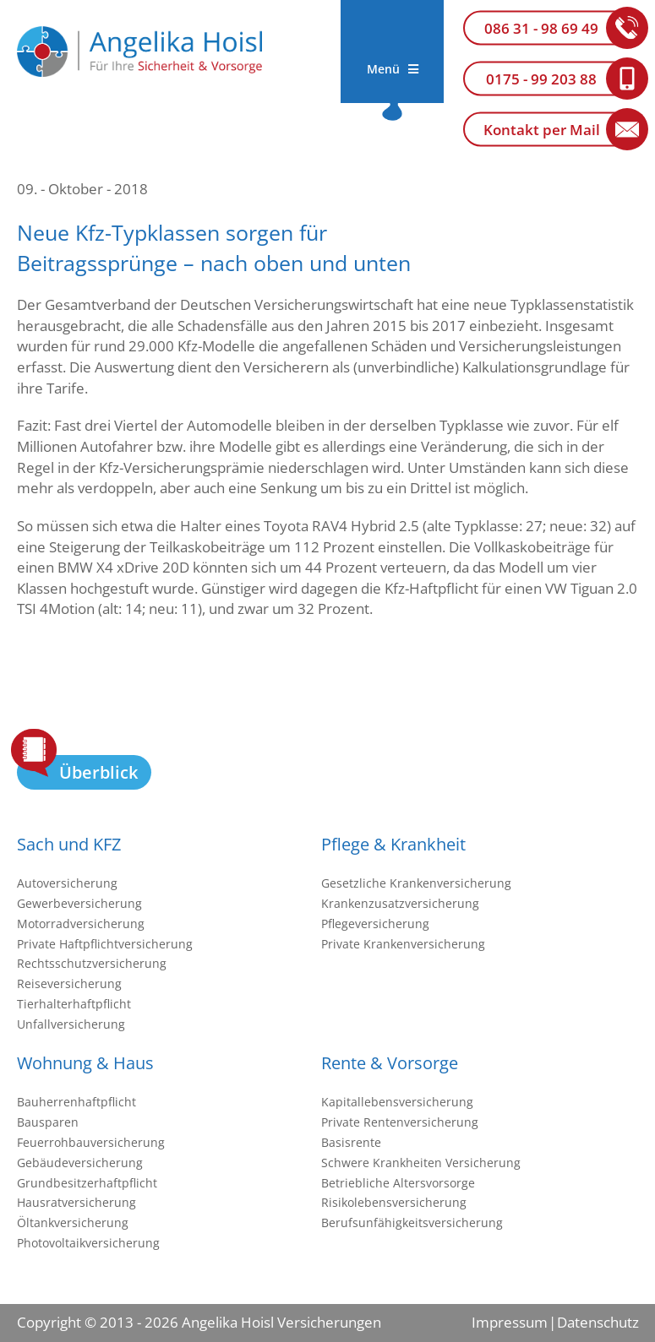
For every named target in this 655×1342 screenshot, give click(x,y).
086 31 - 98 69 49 (541, 28)
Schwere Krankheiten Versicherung (421, 1163)
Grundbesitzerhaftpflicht (87, 1183)
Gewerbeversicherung (79, 903)
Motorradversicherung (81, 923)
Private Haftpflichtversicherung (105, 944)
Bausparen (48, 1122)
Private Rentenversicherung (399, 1122)
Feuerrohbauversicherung (91, 1142)
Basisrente (351, 1142)
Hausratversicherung (76, 1202)
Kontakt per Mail (541, 129)
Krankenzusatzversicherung (400, 903)
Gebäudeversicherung (80, 1163)
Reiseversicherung (69, 983)
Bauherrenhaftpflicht (76, 1102)
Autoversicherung (67, 883)
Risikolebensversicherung (394, 1202)
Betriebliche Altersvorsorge (398, 1183)
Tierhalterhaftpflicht (74, 1004)
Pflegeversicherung (375, 923)
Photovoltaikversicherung (88, 1243)
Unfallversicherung (71, 1024)
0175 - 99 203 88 (541, 79)
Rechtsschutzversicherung (91, 963)
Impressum (510, 1322)
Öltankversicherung (72, 1222)
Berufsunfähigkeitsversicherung (412, 1222)
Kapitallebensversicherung (397, 1102)
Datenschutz (597, 1322)
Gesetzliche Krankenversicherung (416, 883)
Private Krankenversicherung (403, 944)
